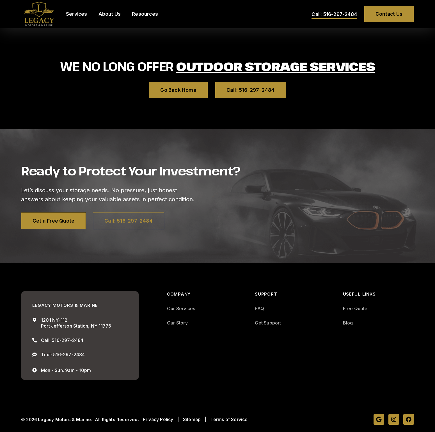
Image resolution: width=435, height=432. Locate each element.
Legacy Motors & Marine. (65, 419)
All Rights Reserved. (117, 419)
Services (76, 14)
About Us (110, 14)
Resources (145, 14)
